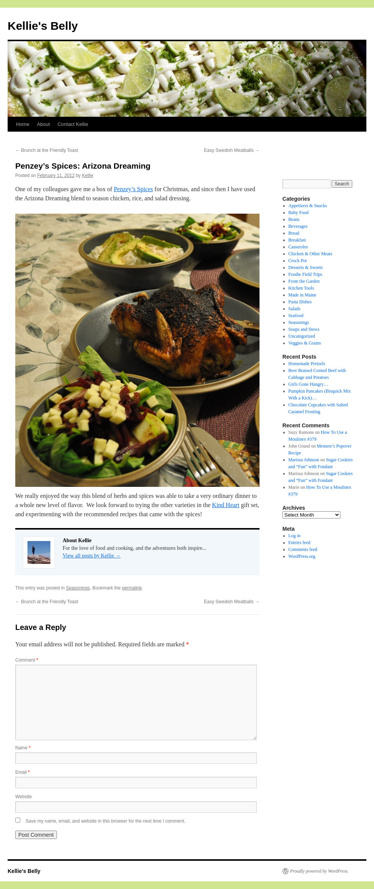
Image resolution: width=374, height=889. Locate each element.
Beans (294, 219)
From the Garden (304, 281)
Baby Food (299, 212)
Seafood (296, 315)
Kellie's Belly (43, 25)
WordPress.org (302, 556)
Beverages (298, 226)
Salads (294, 308)
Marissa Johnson (304, 459)
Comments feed (303, 549)
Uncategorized (302, 336)
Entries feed (300, 542)
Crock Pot (298, 260)
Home (22, 124)
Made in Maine (302, 295)
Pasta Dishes (300, 301)
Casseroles (298, 247)
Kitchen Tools (301, 288)
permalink (132, 588)
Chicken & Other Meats (310, 253)
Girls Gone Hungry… (309, 384)
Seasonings (78, 588)
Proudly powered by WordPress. (319, 871)
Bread (294, 233)
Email (22, 772)
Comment (26, 660)
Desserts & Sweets (306, 267)
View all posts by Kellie (92, 556)
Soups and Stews (304, 329)
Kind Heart (226, 505)
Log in (295, 535)
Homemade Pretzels (307, 363)
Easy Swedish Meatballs (232, 150)
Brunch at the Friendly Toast (46, 150)
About (43, 124)
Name (23, 747)
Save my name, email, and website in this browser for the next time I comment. (105, 821)
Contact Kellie (73, 124)
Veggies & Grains (305, 343)
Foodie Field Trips (305, 274)
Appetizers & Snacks (308, 205)
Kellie (87, 175)
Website (23, 796)
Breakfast (297, 240)
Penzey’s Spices (133, 189)
